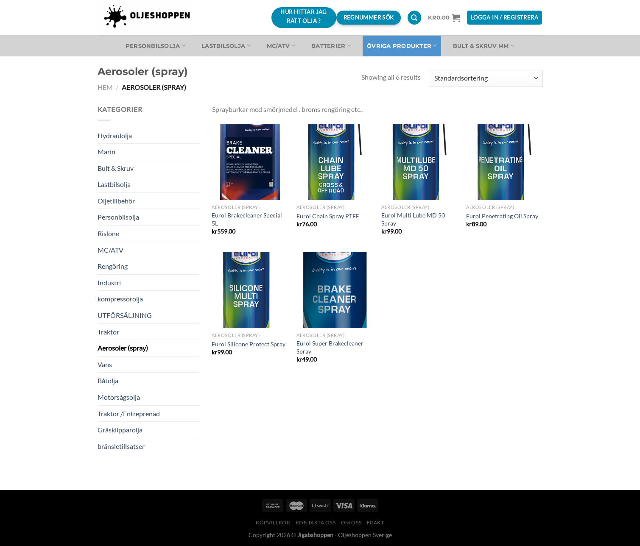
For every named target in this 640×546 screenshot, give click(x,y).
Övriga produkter (402, 46)
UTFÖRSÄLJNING (125, 315)
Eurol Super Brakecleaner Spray (329, 347)
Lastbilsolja (226, 46)
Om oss (351, 522)
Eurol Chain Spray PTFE (327, 216)
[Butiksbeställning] (485, 78)
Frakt (375, 522)
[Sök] (414, 18)
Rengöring (113, 266)
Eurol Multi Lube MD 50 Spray (413, 219)
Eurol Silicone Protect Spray (248, 344)
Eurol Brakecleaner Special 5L (247, 219)
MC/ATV (281, 46)
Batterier (331, 46)
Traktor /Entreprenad (129, 414)
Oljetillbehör (116, 201)
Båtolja (108, 380)
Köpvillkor (273, 522)
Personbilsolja (156, 46)
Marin (106, 152)
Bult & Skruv (116, 168)
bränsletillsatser (121, 446)
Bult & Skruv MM (483, 46)
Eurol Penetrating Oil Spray (502, 216)
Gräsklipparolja (120, 430)
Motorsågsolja (119, 397)
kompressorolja (120, 299)
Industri (109, 283)
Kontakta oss (315, 522)
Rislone (108, 233)
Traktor (108, 332)
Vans (105, 364)
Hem (105, 87)
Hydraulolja (115, 135)
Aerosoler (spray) (123, 348)
